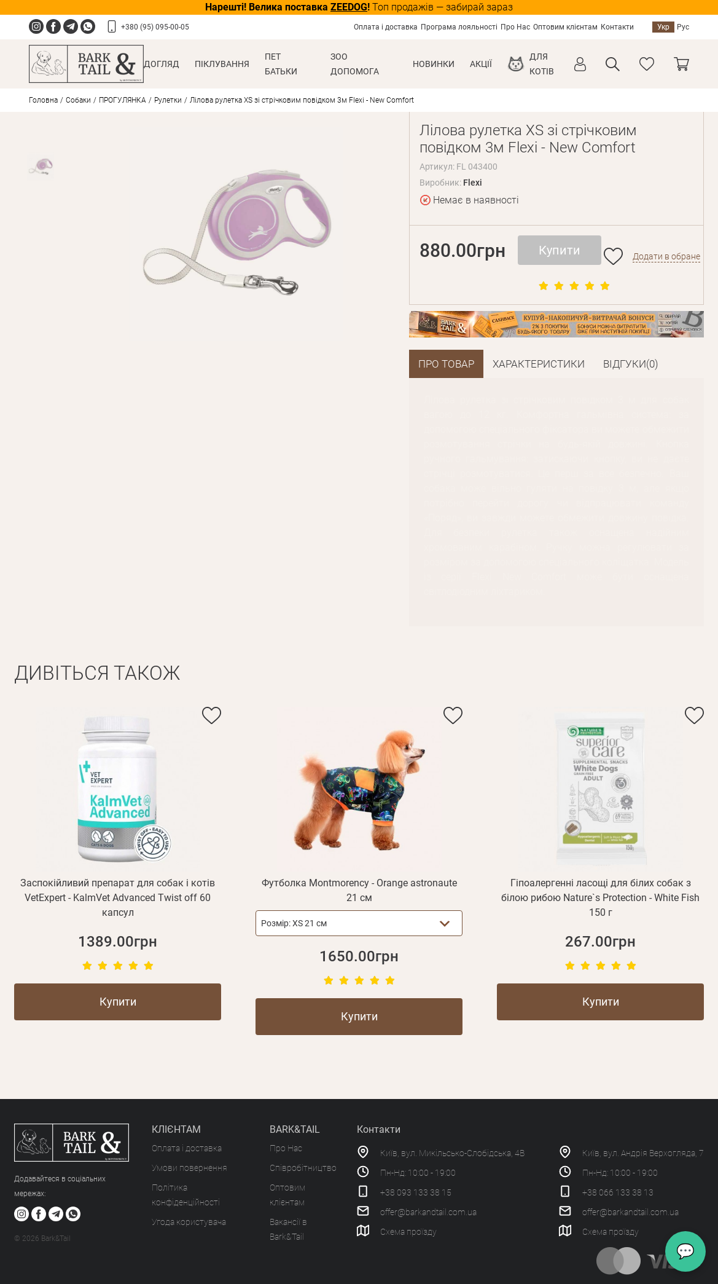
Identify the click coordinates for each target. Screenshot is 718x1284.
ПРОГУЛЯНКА (122, 100)
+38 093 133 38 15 (415, 1191)
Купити (559, 250)
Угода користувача (189, 1221)
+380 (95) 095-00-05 (155, 27)
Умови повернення (189, 1167)
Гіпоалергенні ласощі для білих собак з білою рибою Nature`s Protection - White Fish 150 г (600, 896)
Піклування (222, 64)
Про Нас (515, 27)
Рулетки (168, 100)
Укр (663, 27)
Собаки (78, 100)
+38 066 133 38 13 (618, 1191)
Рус (683, 27)
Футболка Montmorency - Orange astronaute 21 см (359, 889)
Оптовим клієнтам (565, 27)
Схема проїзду (408, 1230)
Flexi (472, 182)
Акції (481, 64)
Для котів (541, 64)
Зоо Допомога (354, 64)
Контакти (617, 27)
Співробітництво (303, 1167)
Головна (43, 100)
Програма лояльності (459, 27)
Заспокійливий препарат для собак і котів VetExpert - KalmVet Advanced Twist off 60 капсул (117, 896)
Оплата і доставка (386, 27)
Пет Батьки (281, 64)
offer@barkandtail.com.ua (428, 1211)
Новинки (434, 64)
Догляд (161, 64)
